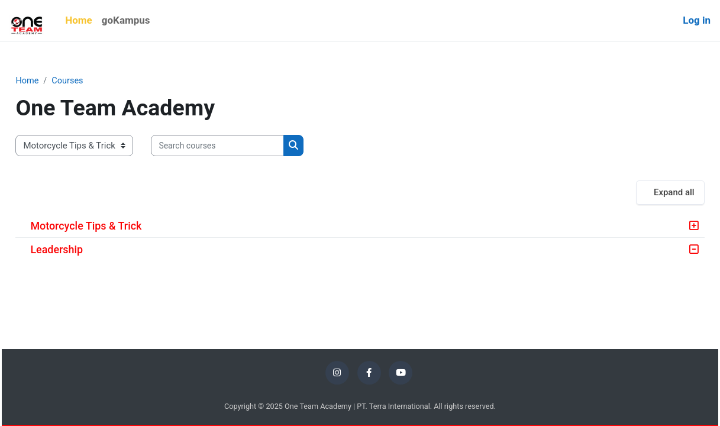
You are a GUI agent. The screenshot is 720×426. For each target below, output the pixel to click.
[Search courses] (244, 146)
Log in (697, 20)
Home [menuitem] (78, 20)
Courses (95, 81)
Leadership (83, 250)
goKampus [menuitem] (126, 20)
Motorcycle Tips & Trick (112, 226)
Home (54, 81)
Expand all (647, 193)
